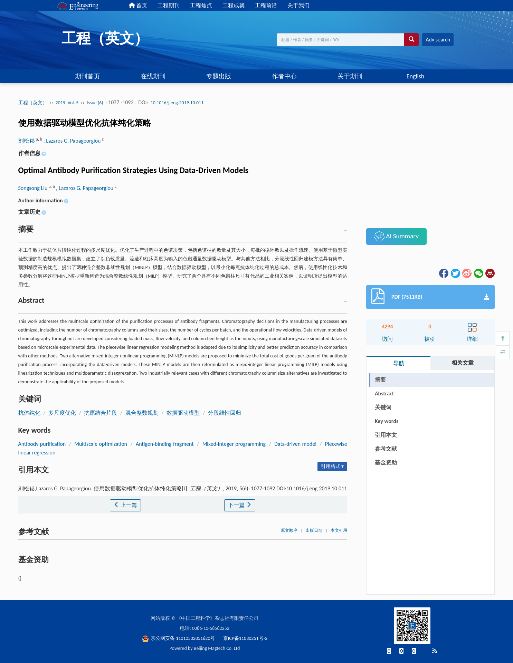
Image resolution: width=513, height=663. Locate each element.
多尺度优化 (62, 413)
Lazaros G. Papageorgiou (74, 140)
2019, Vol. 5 (68, 103)
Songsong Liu (33, 188)
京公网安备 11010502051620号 (179, 638)
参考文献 (386, 448)
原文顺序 (289, 530)
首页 (138, 5)
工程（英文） (32, 103)
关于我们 (298, 5)
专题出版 (218, 76)
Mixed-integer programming (234, 444)
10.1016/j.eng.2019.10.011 (177, 103)
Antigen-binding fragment (165, 444)
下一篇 (239, 505)
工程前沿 (266, 5)
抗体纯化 (29, 413)
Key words (386, 421)
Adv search (438, 39)
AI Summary (396, 236)
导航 (398, 363)
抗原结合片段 (100, 413)
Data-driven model (295, 444)
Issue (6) (95, 103)
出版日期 (314, 530)
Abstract (384, 393)
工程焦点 (201, 5)
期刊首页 (87, 76)
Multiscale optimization (100, 444)
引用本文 (386, 435)
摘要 (380, 379)
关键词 (383, 407)
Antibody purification (42, 444)
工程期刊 (169, 5)
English (415, 76)
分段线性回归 (224, 413)
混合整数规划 (142, 413)
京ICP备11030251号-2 (245, 638)
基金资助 (386, 462)
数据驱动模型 (183, 413)
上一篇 (125, 505)
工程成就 (233, 5)
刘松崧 (27, 140)
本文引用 (339, 530)
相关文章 (463, 362)
